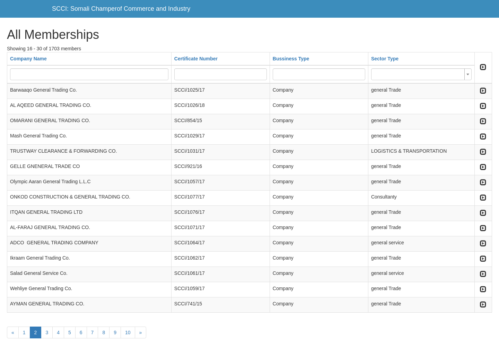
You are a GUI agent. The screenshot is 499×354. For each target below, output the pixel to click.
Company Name (28, 58)
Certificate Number (196, 58)
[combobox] (421, 74)
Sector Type (385, 58)
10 (128, 332)
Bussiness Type (291, 58)
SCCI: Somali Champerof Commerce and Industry (121, 8)
